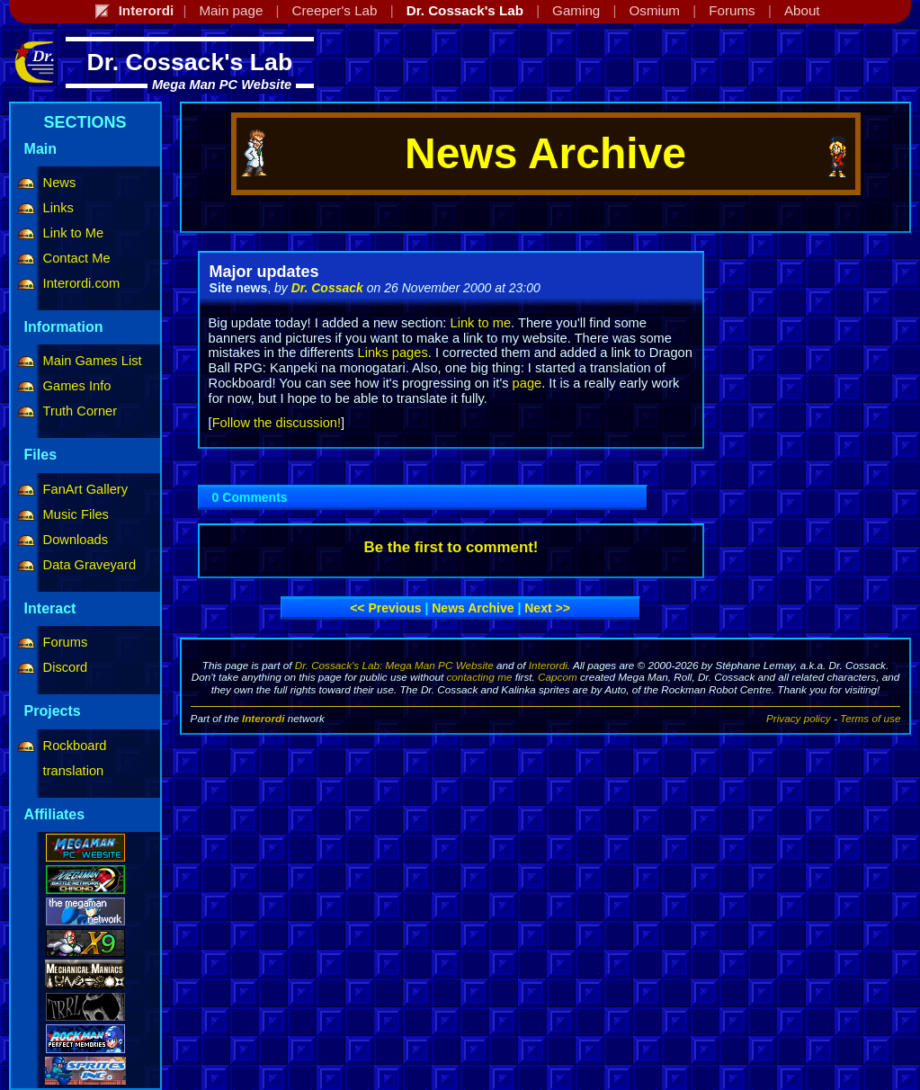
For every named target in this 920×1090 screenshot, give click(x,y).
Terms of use (870, 718)
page (527, 383)
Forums (65, 642)
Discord (65, 667)
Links (58, 208)
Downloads (76, 539)
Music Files (76, 514)
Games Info (77, 386)
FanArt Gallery (85, 489)
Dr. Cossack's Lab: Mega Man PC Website (394, 665)
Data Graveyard (89, 565)
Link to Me (73, 233)
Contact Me (77, 258)
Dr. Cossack (327, 288)
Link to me (480, 323)
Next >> (547, 608)
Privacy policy (798, 718)
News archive (473, 608)
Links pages (393, 352)
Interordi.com (82, 283)
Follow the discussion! (276, 422)
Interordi (548, 665)
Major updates (264, 272)
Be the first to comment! (451, 547)
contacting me (479, 677)
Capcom (557, 677)
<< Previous (385, 608)
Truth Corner (80, 411)
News (59, 182)
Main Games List (92, 360)
